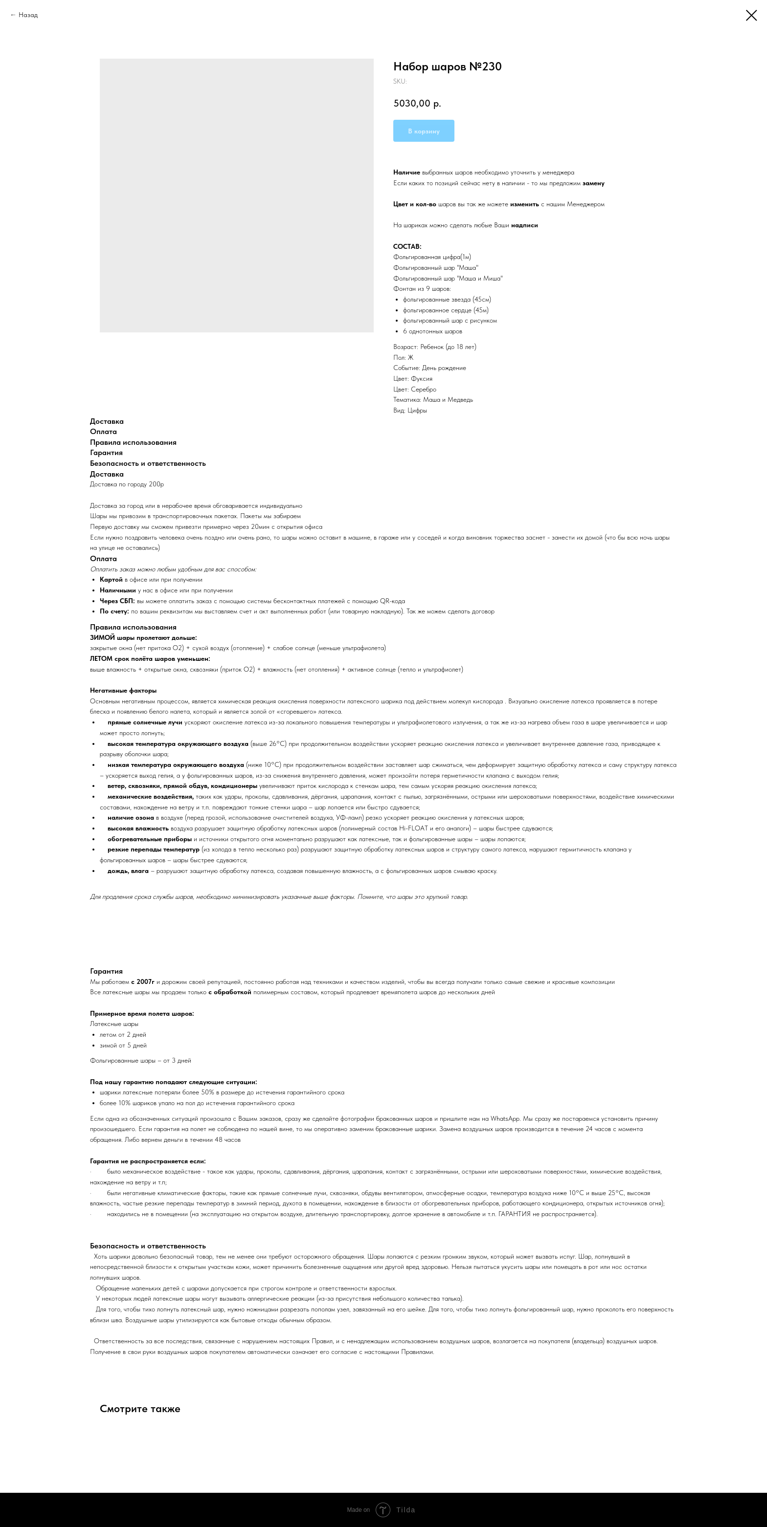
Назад (28, 15)
